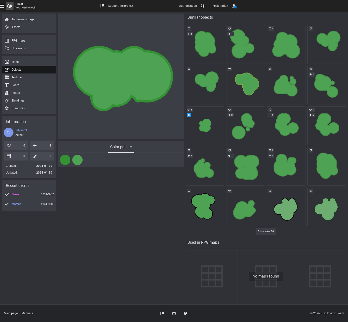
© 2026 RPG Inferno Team (327, 313)
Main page (11, 313)
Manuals (27, 313)
